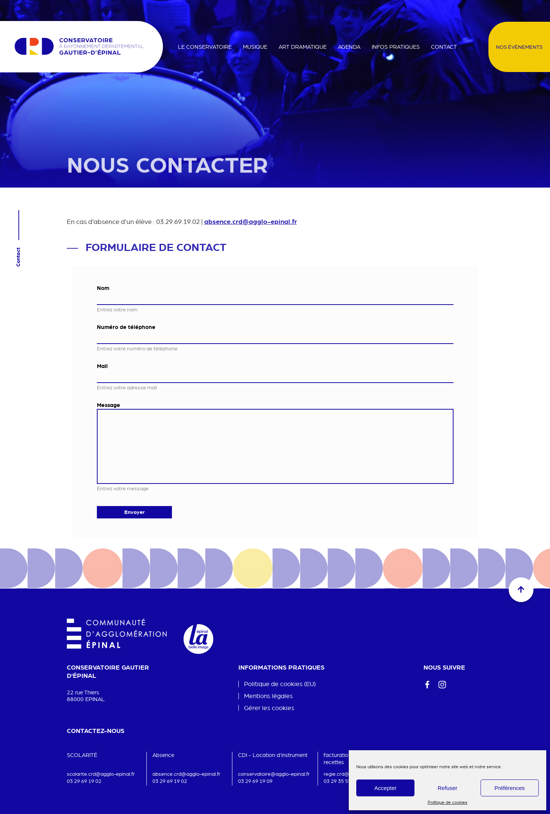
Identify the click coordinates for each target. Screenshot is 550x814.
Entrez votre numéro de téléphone (137, 348)
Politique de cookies (447, 802)
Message (108, 404)
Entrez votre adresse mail (127, 387)
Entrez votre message (123, 488)
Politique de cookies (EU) (280, 684)
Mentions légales (268, 696)
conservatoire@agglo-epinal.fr (274, 773)
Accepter (385, 788)
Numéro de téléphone (126, 326)
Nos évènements (519, 47)
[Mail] (275, 376)
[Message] (275, 446)
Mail (102, 365)
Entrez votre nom (117, 309)
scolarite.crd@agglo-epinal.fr (101, 773)
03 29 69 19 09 (255, 781)
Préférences (509, 788)
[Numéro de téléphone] (275, 337)
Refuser (448, 788)
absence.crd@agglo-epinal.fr (250, 221)
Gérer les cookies (269, 708)
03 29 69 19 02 (84, 781)
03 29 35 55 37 (341, 781)
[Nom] (275, 298)
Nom (103, 287)
